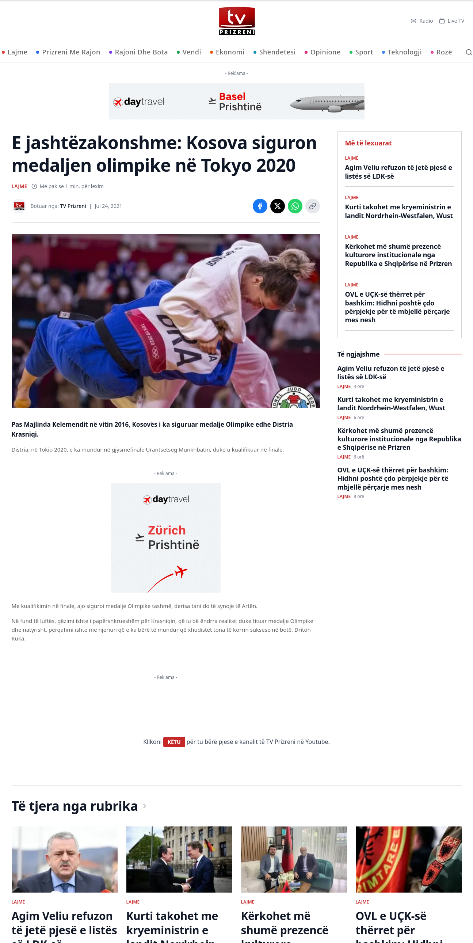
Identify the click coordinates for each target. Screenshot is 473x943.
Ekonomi (227, 51)
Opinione (323, 51)
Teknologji (402, 51)
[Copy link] (312, 206)
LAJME (19, 186)
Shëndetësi (274, 51)
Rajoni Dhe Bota (138, 51)
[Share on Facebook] (260, 206)
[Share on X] (277, 206)
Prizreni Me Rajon (68, 51)
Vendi (189, 51)
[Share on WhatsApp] (295, 206)
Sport (361, 51)
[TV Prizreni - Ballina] (237, 20)
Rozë (441, 51)
